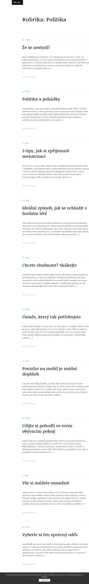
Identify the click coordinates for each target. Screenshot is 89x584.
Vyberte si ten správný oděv (50, 534)
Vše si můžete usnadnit (45, 483)
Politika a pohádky (41, 99)
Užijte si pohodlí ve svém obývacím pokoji (47, 428)
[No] (86, 578)
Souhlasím (44, 580)
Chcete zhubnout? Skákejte (49, 265)
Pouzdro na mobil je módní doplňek (49, 371)
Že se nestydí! (36, 47)
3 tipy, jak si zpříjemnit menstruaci (45, 153)
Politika (32, 77)
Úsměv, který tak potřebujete (51, 317)
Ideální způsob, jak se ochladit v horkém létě (54, 210)
